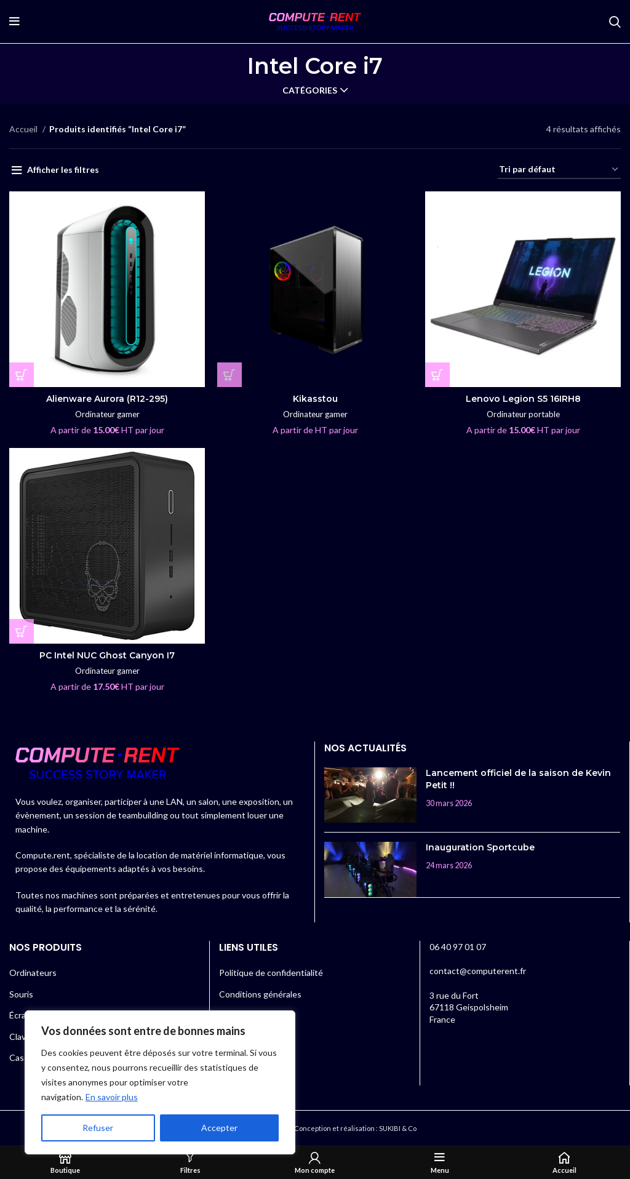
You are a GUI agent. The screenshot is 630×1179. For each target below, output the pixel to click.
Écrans (22, 1015)
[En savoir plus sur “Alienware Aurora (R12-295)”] (21, 374)
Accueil (24, 129)
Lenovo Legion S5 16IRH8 (523, 398)
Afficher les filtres (63, 169)
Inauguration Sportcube (480, 847)
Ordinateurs (33, 972)
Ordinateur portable (523, 414)
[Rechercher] (615, 21)
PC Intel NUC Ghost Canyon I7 (107, 655)
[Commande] (559, 170)
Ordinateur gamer (107, 414)
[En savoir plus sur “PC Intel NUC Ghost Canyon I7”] (21, 631)
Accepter (219, 1127)
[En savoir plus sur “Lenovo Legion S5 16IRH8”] (437, 374)
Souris (21, 994)
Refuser (97, 1127)
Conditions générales (260, 994)
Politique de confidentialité (271, 972)
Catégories (309, 90)
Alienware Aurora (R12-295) (107, 398)
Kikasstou (315, 398)
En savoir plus (112, 1097)
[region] (160, 1082)
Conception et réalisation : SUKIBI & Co (355, 1128)
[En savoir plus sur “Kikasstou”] (229, 374)
